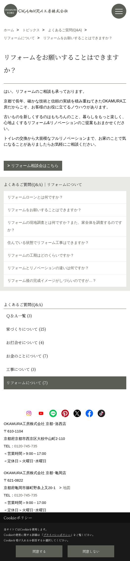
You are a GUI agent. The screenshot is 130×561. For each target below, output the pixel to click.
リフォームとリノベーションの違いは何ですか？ (48, 268)
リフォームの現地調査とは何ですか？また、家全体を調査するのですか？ (64, 226)
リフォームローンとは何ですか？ (35, 197)
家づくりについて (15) (26, 329)
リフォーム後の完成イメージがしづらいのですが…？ (51, 280)
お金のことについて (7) (27, 356)
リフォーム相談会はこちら (34, 166)
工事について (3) (21, 369)
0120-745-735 (25, 446)
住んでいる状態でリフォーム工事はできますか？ (48, 242)
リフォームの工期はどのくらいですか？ (40, 255)
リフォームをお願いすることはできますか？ (44, 210)
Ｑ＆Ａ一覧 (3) (19, 316)
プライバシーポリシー (57, 535)
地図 (66, 488)
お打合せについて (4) (25, 342)
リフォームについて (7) (27, 383)
